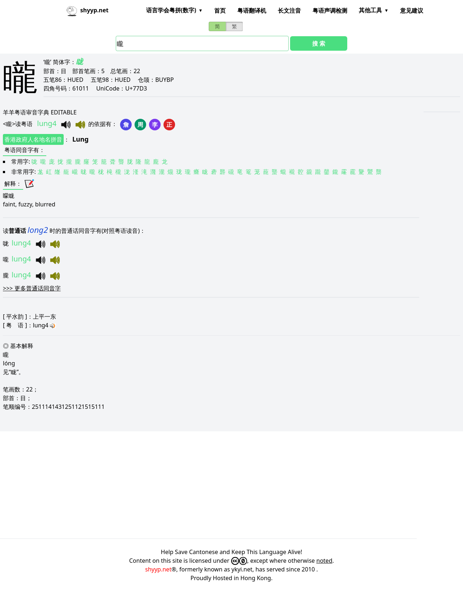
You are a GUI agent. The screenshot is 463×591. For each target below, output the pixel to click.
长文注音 (289, 10)
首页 (220, 10)
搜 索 (318, 43)
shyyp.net (158, 569)
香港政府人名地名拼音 (33, 139)
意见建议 (411, 10)
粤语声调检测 (330, 10)
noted (324, 561)
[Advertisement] (217, 485)
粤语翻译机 (251, 10)
